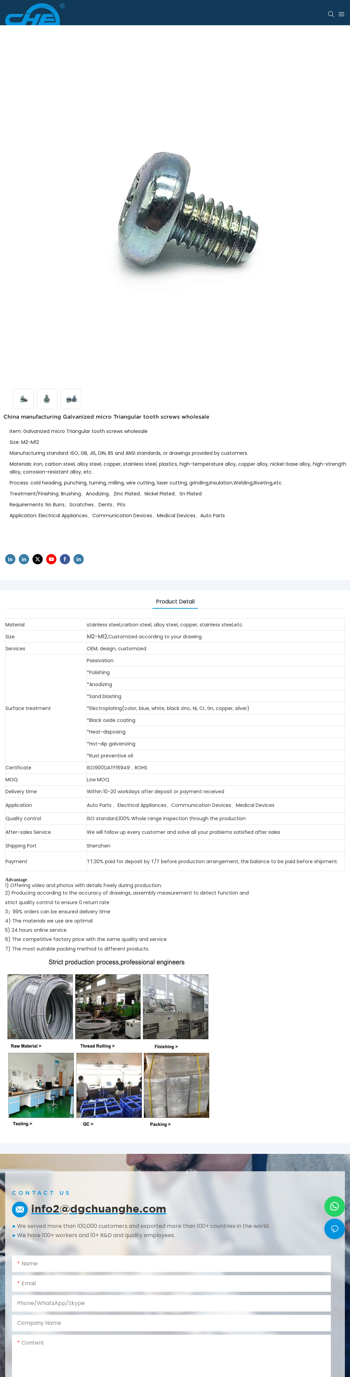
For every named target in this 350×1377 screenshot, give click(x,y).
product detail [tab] (175, 602)
